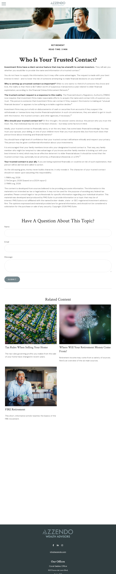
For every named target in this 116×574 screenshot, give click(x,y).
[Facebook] (53, 545)
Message (8, 257)
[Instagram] (62, 545)
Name (7, 226)
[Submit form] (12, 279)
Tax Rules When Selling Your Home (26, 347)
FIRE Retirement (15, 409)
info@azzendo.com (58, 552)
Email (6, 242)
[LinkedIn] (58, 545)
